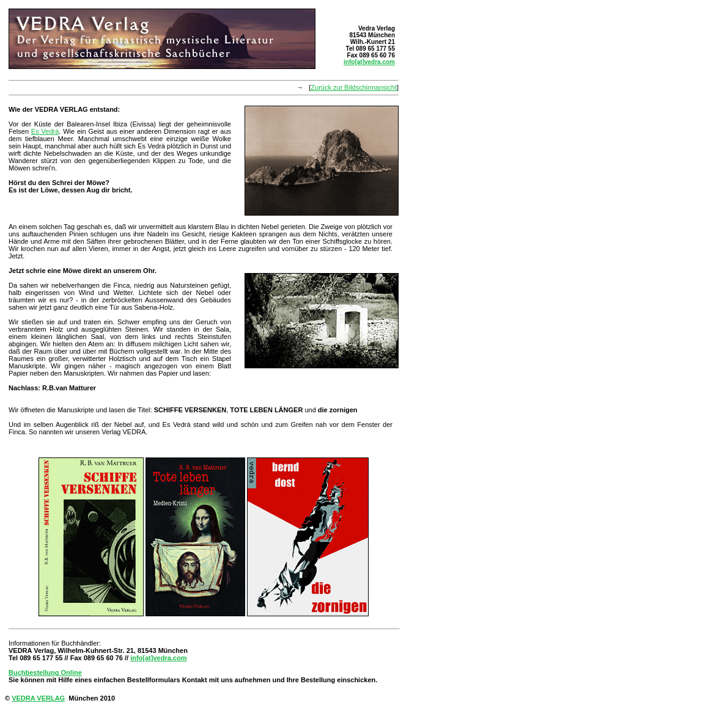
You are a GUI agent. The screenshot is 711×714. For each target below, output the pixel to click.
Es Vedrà (45, 131)
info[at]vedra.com (369, 62)
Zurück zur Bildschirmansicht (354, 87)
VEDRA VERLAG (38, 698)
